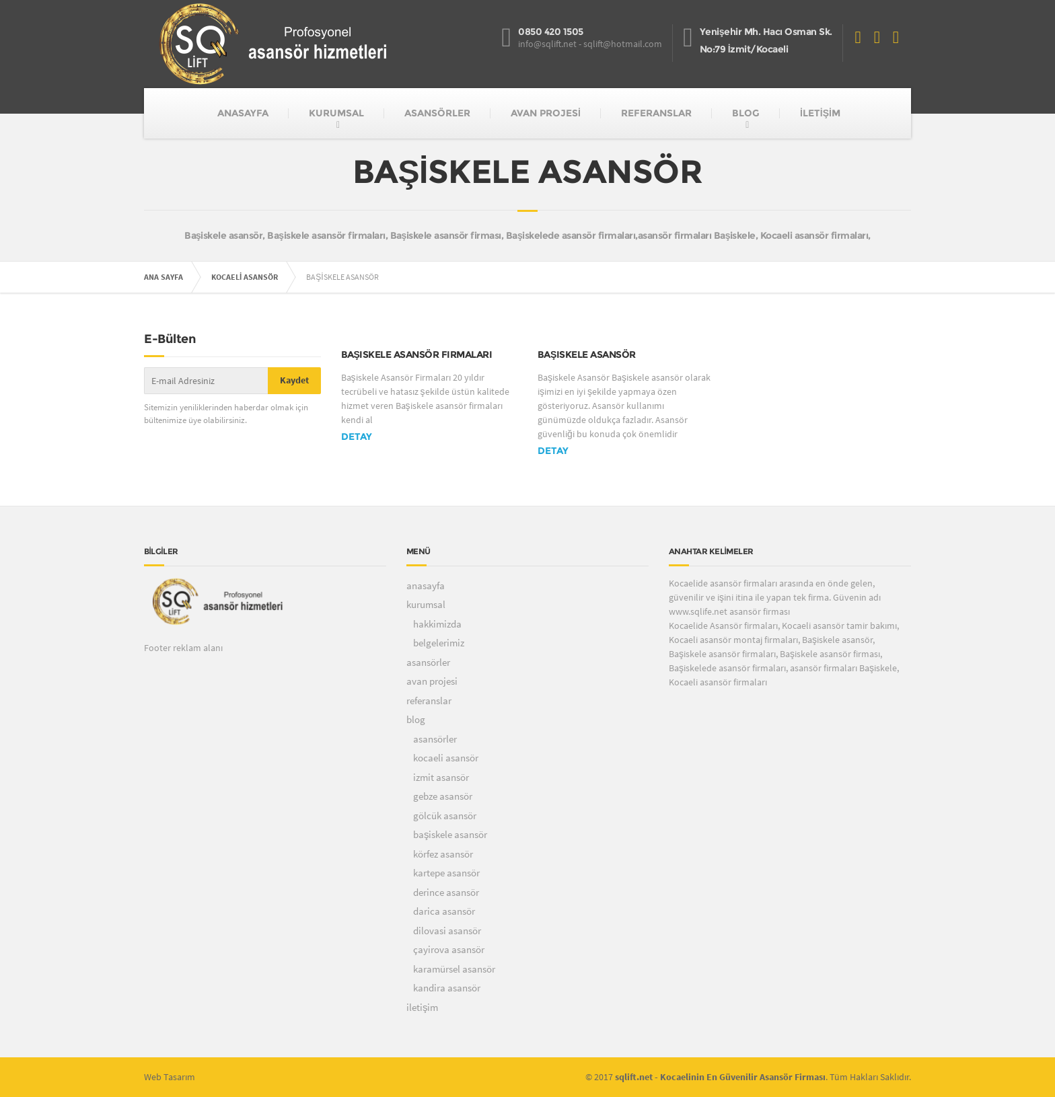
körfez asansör (443, 853)
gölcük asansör (444, 815)
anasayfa (425, 585)
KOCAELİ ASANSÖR (244, 277)
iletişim (422, 1007)
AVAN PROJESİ (546, 113)
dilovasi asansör (447, 930)
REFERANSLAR (656, 113)
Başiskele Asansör (587, 354)
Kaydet (294, 380)
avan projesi (432, 681)
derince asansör (446, 892)
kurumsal (425, 604)
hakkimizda (437, 623)
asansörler (428, 662)
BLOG (746, 113)
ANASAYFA (242, 113)
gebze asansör (442, 796)
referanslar (428, 700)
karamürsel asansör (454, 968)
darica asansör (444, 911)
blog (415, 719)
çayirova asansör (448, 949)
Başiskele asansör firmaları (417, 354)
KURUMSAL (336, 113)
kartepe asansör (446, 872)
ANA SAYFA (163, 277)
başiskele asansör (450, 834)
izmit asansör (441, 777)
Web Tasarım (169, 1077)
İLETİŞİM (820, 113)
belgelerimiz (438, 642)
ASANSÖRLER (437, 113)
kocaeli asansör (445, 757)
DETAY (356, 436)
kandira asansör (446, 987)
